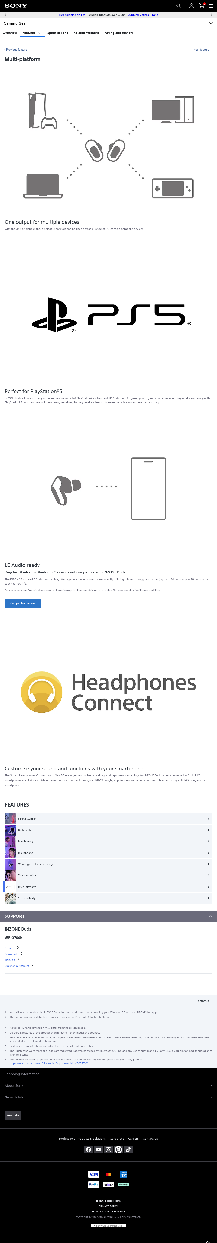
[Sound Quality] (108, 818)
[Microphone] (108, 852)
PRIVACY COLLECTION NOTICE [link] (109, 1211)
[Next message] (211, 15)
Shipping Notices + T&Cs (143, 14)
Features (32, 33)
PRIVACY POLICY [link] (108, 1206)
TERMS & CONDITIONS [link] (108, 1200)
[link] (23, 603)
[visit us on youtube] (98, 1149)
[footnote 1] (39, 778)
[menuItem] (200, 6)
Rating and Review (119, 33)
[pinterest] (118, 1149)
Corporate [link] (117, 1139)
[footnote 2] (23, 783)
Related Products (86, 33)
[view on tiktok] (128, 1149)
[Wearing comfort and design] (108, 864)
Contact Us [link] (150, 1139)
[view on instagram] (108, 1149)
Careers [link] (133, 1139)
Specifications (57, 33)
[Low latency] (108, 841)
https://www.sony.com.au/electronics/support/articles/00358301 (49, 1063)
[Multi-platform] (108, 886)
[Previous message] (5, 15)
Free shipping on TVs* (72, 14)
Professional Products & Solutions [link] (82, 1139)
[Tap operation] (108, 875)
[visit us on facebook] (88, 1149)
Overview (10, 33)
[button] (108, 1074)
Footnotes (203, 1001)
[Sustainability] (108, 898)
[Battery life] (108, 830)
